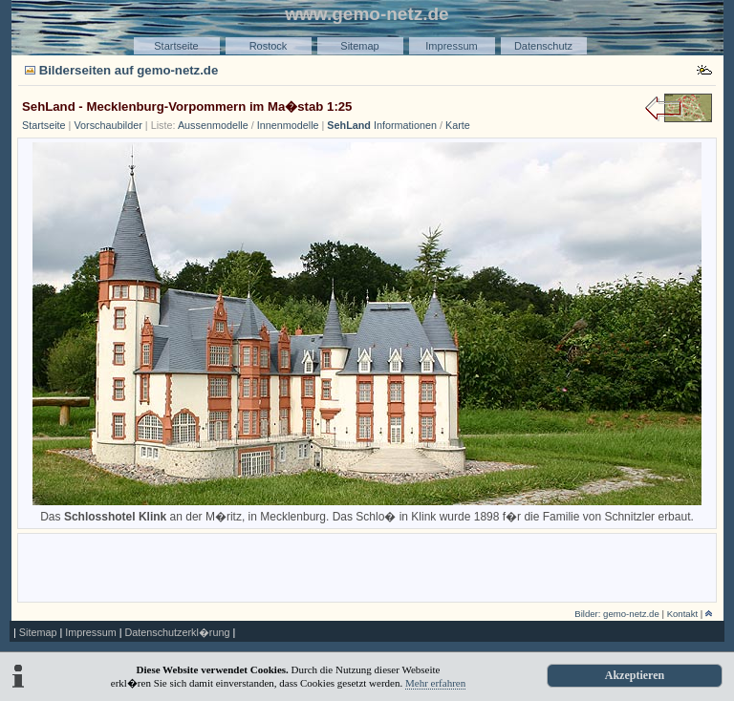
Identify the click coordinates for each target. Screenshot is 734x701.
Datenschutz (543, 46)
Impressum (451, 46)
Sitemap (359, 46)
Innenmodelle (288, 125)
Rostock (268, 46)
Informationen (382, 125)
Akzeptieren (634, 675)
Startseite (176, 46)
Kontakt (683, 613)
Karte (457, 125)
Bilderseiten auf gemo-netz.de (129, 70)
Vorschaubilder (107, 125)
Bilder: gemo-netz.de (616, 613)
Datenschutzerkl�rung (176, 632)
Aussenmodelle (213, 125)
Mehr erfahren (435, 683)
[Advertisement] (367, 566)
